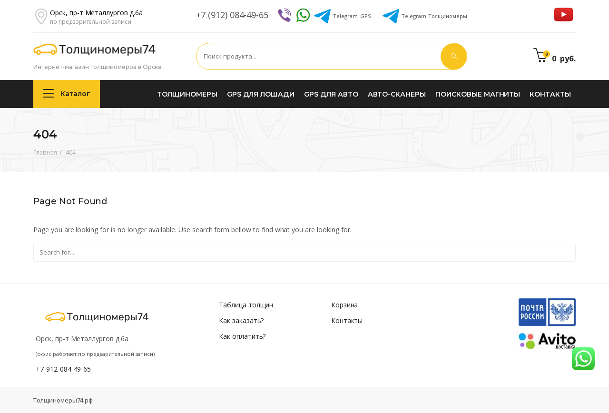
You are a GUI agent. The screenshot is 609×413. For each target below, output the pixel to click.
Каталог (66, 93)
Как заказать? (241, 320)
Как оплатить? (242, 336)
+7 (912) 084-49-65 (232, 14)
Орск (96, 12)
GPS (352, 16)
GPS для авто (331, 94)
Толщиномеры (434, 16)
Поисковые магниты (477, 94)
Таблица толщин (246, 304)
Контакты (550, 94)
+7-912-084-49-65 (63, 369)
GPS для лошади (261, 94)
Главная (45, 152)
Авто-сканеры (397, 94)
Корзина (344, 304)
